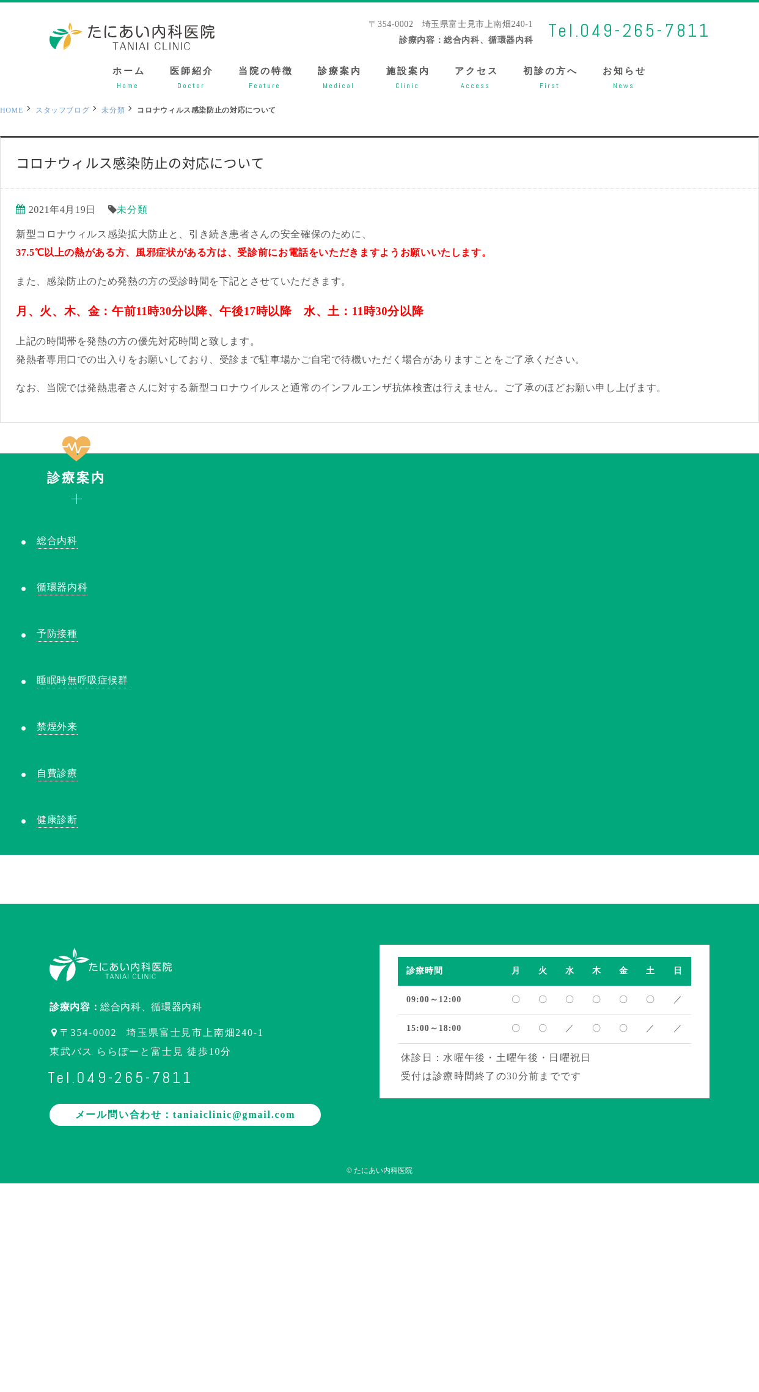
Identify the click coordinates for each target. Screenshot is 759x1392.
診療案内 (76, 469)
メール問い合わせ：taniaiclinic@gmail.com (185, 1114)
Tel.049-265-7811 (629, 30)
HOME (11, 110)
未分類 (132, 209)
